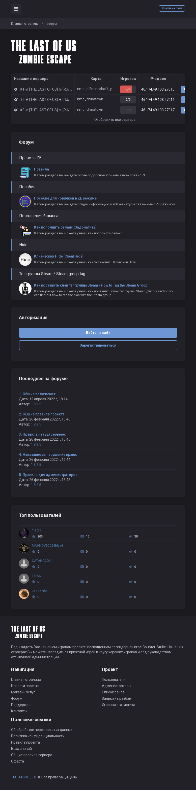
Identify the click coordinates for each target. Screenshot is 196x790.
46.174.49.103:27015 (158, 89)
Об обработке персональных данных (41, 730)
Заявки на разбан (116, 698)
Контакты (19, 711)
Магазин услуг (23, 692)
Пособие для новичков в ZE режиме (65, 198)
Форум (16, 698)
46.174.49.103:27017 (158, 110)
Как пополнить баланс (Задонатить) (65, 227)
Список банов (113, 692)
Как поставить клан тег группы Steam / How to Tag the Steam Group (90, 285)
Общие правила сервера (31, 755)
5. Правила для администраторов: (48, 475)
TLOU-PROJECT (24, 777)
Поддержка (21, 705)
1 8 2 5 (36, 404)
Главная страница (25, 23)
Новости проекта (25, 686)
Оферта (17, 761)
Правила (41, 169)
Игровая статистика (118, 705)
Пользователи (114, 680)
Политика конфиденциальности (38, 736)
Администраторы (116, 686)
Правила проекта (25, 742)
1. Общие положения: (37, 394)
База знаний (21, 749)
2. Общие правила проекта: (42, 414)
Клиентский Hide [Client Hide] (58, 256)
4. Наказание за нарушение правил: (49, 455)
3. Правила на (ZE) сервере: (42, 434)
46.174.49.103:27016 (158, 100)
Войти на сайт (172, 8)
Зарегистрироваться (98, 345)
